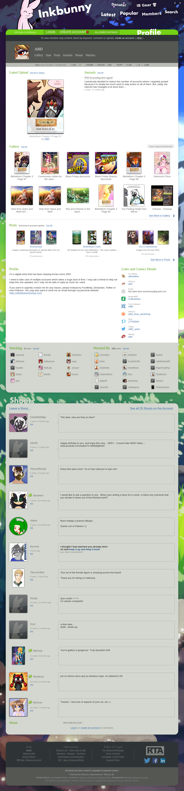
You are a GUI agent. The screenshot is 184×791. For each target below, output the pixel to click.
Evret (32, 624)
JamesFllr (104, 387)
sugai (74, 361)
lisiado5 (159, 355)
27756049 (133, 321)
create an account (124, 38)
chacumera (38, 495)
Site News (61, 754)
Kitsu (130, 374)
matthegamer (133, 387)
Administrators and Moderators (71, 757)
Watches (90, 55)
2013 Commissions (148, 246)
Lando (145, 777)
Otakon (33, 520)
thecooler (34, 546)
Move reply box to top (72, 722)
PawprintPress (106, 374)
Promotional (36, 246)
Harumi (75, 374)
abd (130, 284)
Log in (74, 727)
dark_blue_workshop (139, 314)
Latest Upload (18, 72)
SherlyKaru (76, 355)
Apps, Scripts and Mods (73, 760)
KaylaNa (19, 368)
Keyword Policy (113, 760)
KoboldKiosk (133, 368)
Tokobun (159, 381)
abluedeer (133, 276)
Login (50, 32)
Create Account (73, 32)
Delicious (37, 702)
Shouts (79, 55)
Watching (15, 348)
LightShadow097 (163, 361)
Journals (67, 55)
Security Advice (29, 757)
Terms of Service (113, 754)
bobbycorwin (49, 361)
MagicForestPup (163, 368)
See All (100, 73)
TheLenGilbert (37, 572)
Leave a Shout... (19, 408)
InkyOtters (132, 355)
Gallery (38, 55)
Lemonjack (104, 355)
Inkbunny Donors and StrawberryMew (95, 777)
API (59, 760)
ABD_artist (134, 329)
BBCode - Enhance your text (29, 760)
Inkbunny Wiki (29, 754)
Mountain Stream (132, 777)
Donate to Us (61, 750)
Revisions (81, 754)
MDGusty (37, 650)
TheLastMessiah (38, 468)
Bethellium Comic (92, 246)
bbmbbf (47, 374)
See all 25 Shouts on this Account (151, 408)
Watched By (101, 348)
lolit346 (34, 442)
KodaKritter (104, 368)
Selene (19, 374)
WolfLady (48, 368)
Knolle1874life (134, 361)
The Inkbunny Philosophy (113, 750)
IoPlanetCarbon (162, 387)
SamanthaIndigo (38, 417)
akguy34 (103, 381)
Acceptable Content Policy (113, 757)
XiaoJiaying (133, 381)
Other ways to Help (77, 750)
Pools (57, 55)
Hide (139, 38)
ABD (47, 139)
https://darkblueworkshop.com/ (25, 293)
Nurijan (34, 598)
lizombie (47, 355)
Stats (48, 55)
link (31, 424)
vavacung (20, 355)
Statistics (71, 754)
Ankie (102, 361)
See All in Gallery (37, 73)
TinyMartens (161, 374)
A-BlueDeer (134, 299)
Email (28, 750)
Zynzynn (75, 368)
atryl (17, 381)
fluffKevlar (20, 361)
